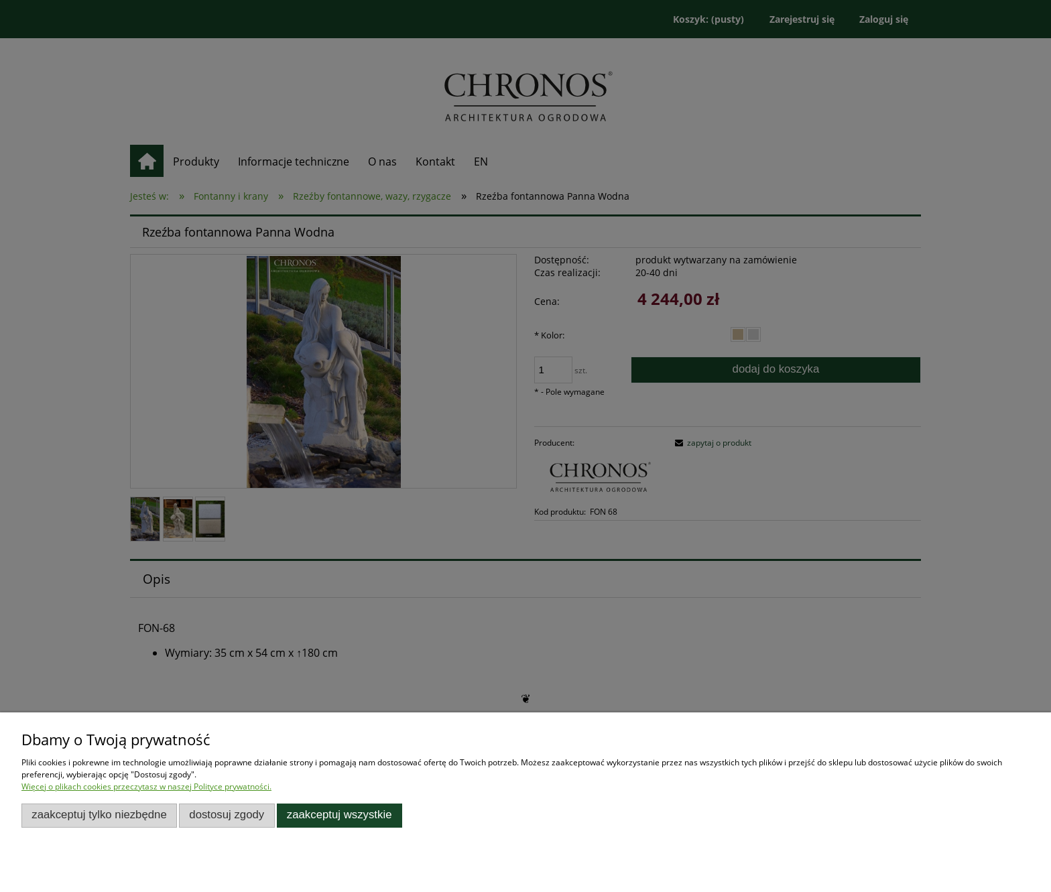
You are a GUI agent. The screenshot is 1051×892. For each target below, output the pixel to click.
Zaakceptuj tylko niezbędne (99, 814)
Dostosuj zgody (226, 814)
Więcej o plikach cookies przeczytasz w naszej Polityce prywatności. (146, 786)
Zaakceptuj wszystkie (339, 814)
